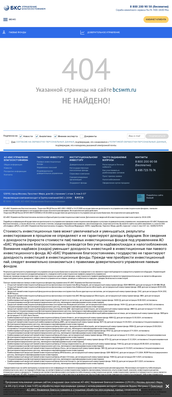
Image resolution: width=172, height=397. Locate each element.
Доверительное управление (83, 165)
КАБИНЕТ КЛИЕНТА (156, 19)
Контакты (8, 175)
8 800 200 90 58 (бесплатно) (149, 6)
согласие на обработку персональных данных (45, 142)
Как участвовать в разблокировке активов (113, 171)
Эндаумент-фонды (78, 183)
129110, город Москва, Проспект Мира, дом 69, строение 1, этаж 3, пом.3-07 (44, 194)
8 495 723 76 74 (145, 170)
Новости (28, 136)
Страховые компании (80, 174)
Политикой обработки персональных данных (137, 142)
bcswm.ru (124, 90)
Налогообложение (111, 180)
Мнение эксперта (68, 136)
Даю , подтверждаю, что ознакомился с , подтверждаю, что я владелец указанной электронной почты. (89, 144)
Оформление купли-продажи (116, 183)
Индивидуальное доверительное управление (50, 172)
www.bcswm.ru (148, 224)
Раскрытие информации (15, 171)
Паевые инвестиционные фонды (49, 163)
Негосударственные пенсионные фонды (79, 169)
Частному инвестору (50, 157)
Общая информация (13, 165)
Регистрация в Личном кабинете (113, 166)
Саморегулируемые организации (79, 178)
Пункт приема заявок (112, 176)
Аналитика (45, 136)
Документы (90, 136)
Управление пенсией (47, 167)
